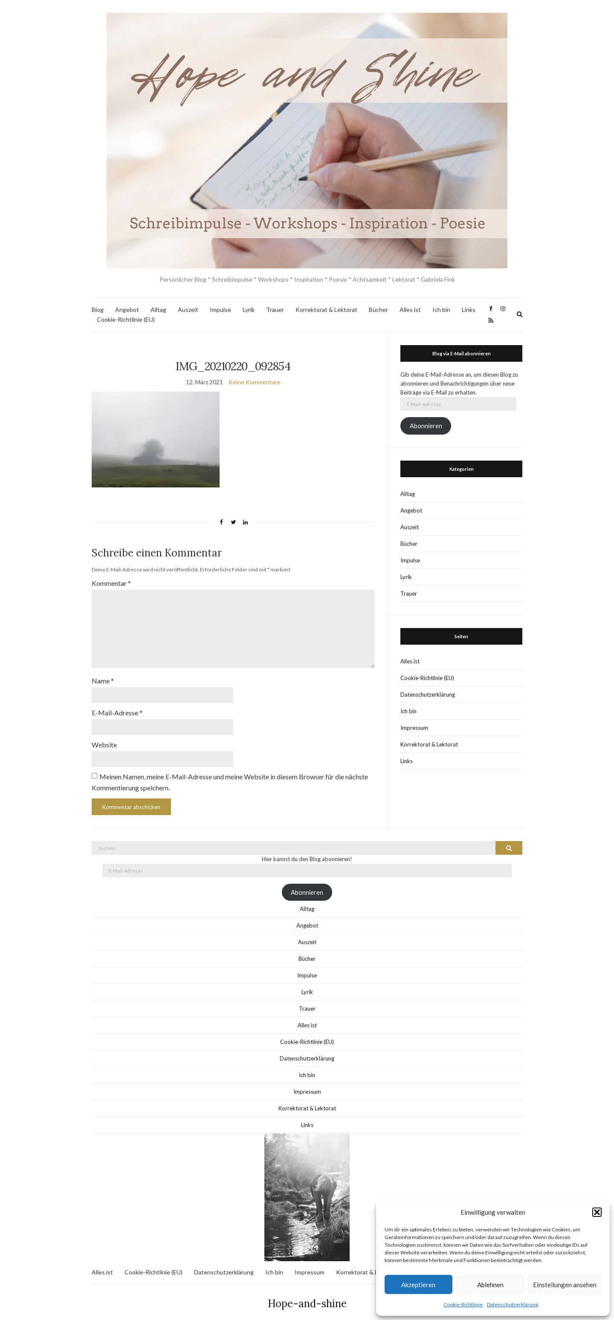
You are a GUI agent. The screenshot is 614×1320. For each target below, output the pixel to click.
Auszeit (188, 309)
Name (103, 674)
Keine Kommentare (255, 382)
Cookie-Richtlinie (463, 1304)
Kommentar (111, 583)
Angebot (127, 309)
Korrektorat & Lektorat (326, 309)
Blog (98, 309)
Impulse (220, 309)
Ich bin (441, 309)
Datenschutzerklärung (512, 1304)
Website (104, 736)
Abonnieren (426, 425)
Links (468, 309)
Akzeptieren (418, 1284)
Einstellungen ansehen (565, 1284)
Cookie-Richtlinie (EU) (126, 319)
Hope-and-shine (307, 1294)
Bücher (378, 309)
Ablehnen (490, 1284)
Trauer (275, 309)
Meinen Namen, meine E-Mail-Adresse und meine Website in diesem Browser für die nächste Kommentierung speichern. (230, 772)
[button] (597, 1212)
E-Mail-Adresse (117, 705)
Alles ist (410, 309)
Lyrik (249, 309)
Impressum (414, 727)
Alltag (158, 309)
